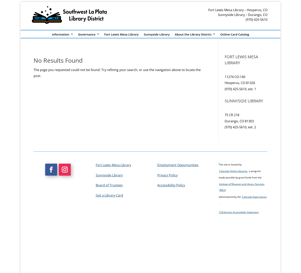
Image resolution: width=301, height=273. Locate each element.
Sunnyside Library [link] (157, 34)
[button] (51, 170)
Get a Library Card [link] (109, 195)
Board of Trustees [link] (109, 185)
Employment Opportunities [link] (177, 165)
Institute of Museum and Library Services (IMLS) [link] (241, 187)
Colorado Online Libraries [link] (233, 171)
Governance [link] (87, 34)
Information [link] (60, 34)
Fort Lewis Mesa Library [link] (121, 34)
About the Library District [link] (193, 34)
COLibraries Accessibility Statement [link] (239, 212)
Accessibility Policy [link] (171, 185)
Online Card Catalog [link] (234, 34)
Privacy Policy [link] (167, 175)
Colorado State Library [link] (254, 197)
